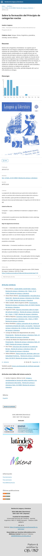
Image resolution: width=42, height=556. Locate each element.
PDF (5, 160)
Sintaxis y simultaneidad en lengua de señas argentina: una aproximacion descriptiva (21, 380)
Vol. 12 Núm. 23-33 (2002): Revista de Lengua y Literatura (17, 8)
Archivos (9, 6)
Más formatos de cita (9, 277)
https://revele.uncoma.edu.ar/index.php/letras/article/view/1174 (20, 273)
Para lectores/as (7, 477)
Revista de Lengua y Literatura (14, 2)
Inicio (3, 6)
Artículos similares (9, 285)
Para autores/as (7, 480)
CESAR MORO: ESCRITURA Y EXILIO (25, 289)
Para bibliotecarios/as (9, 482)
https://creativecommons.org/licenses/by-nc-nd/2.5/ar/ (24, 528)
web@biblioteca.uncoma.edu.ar (21, 536)
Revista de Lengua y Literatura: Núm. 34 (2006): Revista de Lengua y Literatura (20, 385)
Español (5, 398)
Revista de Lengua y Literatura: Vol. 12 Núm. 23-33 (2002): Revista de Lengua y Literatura (23, 328)
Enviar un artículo (9, 406)
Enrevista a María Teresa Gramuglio (27, 316)
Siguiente (35, 362)
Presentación (33, 303)
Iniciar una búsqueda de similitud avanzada (25, 366)
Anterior (6, 362)
